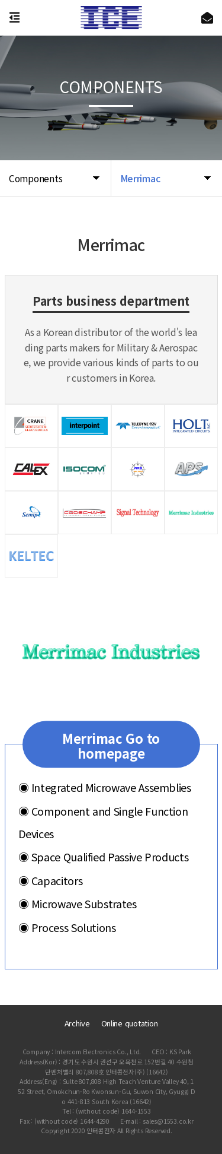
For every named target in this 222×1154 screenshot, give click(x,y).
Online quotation (129, 1023)
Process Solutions (67, 927)
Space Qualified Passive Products (103, 856)
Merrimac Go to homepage (111, 745)
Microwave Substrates (77, 903)
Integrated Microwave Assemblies (104, 787)
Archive (77, 1023)
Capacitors (50, 879)
